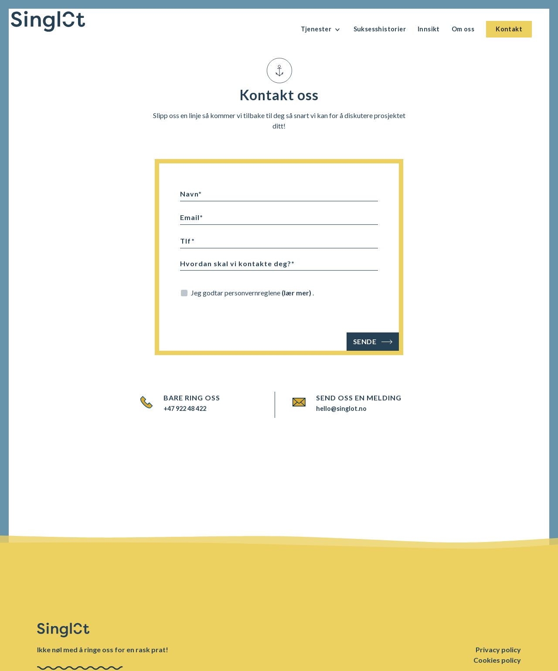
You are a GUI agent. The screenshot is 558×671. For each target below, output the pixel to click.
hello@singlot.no (341, 408)
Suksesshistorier (380, 29)
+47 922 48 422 (184, 408)
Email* (191, 217)
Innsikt (429, 29)
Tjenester (321, 29)
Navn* (191, 194)
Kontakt (509, 29)
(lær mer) (297, 292)
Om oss (463, 29)
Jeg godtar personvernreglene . (252, 292)
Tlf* (187, 241)
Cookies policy (497, 660)
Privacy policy (498, 649)
